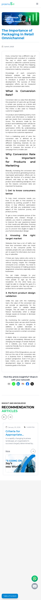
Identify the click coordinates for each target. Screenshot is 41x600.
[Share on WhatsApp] (13, 384)
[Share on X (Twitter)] (32, 384)
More (20, 451)
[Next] (10, 417)
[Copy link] (9, 384)
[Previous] (4, 417)
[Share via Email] (23, 384)
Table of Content (9, 596)
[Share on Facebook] (27, 384)
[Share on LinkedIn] (18, 384)
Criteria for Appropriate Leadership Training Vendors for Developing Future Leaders (19, 433)
